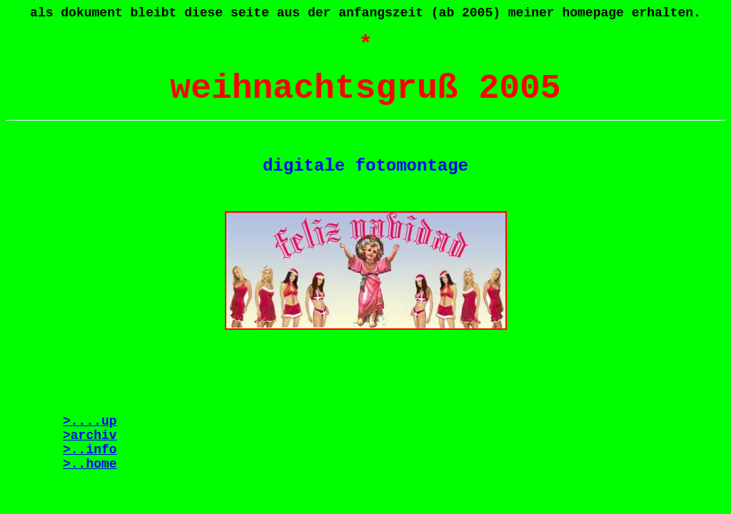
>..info (90, 450)
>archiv (90, 435)
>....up (90, 421)
